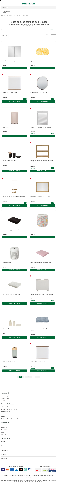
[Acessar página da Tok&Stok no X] (35, 386)
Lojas (2, 432)
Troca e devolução (5, 411)
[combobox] (16, 36)
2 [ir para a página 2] (23, 377)
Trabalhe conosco (5, 427)
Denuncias (3, 400)
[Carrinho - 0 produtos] (55, 3)
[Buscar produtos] (28, 7)
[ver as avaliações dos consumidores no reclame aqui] (45, 470)
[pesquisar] (54, 8)
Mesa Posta (28, 450)
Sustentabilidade (5, 429)
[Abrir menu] (9, 3)
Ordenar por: (4, 35)
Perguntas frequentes (6, 398)
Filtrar (51, 30)
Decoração (28, 446)
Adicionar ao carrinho (14, 68)
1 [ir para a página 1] (20, 377)
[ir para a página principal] (28, 3)
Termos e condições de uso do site (9, 409)
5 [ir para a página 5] (31, 377)
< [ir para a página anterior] (17, 377)
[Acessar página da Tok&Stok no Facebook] (22, 386)
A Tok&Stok (3, 425)
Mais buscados (28, 454)
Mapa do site (4, 416)
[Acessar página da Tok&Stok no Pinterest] (30, 386)
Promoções (17, 15)
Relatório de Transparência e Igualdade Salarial (12, 418)
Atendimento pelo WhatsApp (7, 396)
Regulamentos (4, 414)
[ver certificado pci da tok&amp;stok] (52, 470)
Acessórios (9, 15)
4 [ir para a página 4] (28, 377)
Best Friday (3, 434)
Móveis (3, 15)
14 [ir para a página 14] (36, 377)
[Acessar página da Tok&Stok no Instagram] (26, 386)
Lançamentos (24, 15)
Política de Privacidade (6, 407)
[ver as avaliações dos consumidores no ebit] (38, 470)
